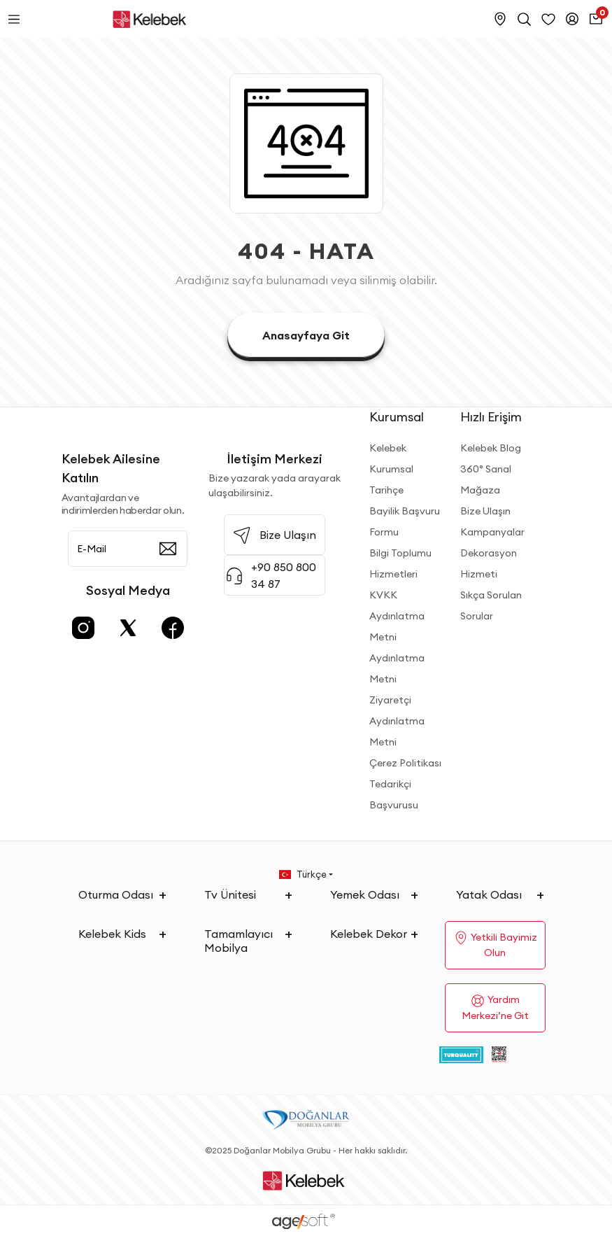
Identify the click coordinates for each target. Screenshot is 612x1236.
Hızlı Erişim (491, 417)
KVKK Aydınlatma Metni (397, 616)
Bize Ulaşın (485, 511)
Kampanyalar (492, 532)
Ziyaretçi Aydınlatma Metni (397, 721)
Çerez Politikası (405, 763)
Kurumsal (396, 417)
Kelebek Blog (490, 448)
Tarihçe (386, 490)
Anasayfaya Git (306, 335)
